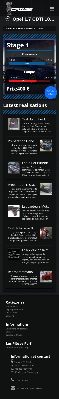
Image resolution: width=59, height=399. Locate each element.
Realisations (11, 312)
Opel (20, 28)
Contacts (10, 315)
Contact (9, 331)
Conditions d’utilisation (17, 328)
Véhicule (10, 28)
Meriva (29, 28)
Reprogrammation (14, 309)
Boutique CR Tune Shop (17, 347)
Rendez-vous (51, 92)
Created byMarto (14, 334)
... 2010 (39, 28)
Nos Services (12, 306)
